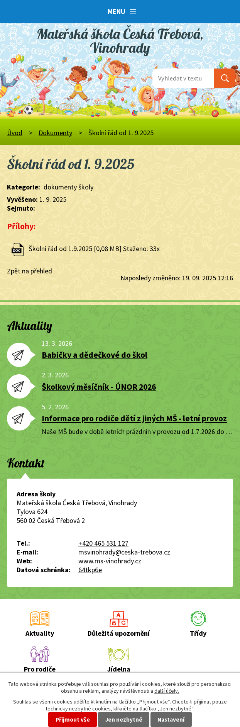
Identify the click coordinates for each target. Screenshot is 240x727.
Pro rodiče (40, 669)
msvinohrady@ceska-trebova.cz (124, 552)
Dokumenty (55, 132)
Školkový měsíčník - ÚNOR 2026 (99, 387)
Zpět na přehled (29, 270)
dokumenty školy (68, 187)
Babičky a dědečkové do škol (94, 355)
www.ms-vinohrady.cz (109, 560)
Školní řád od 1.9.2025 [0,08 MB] (75, 249)
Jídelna (118, 669)
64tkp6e (90, 569)
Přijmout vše (73, 719)
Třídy (198, 633)
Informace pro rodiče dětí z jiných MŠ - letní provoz (134, 418)
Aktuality (39, 633)
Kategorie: (23, 187)
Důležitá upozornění (119, 633)
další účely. (166, 690)
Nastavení (170, 719)
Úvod (14, 132)
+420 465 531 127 (103, 543)
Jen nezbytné (123, 719)
